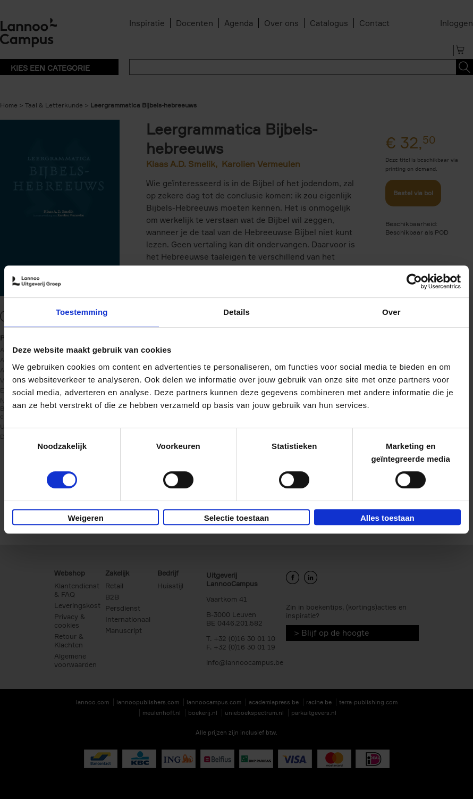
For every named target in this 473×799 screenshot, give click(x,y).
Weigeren (86, 517)
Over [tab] (391, 312)
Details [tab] (236, 312)
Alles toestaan (387, 517)
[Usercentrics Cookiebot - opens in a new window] (414, 281)
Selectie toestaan (236, 517)
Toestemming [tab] (82, 312)
